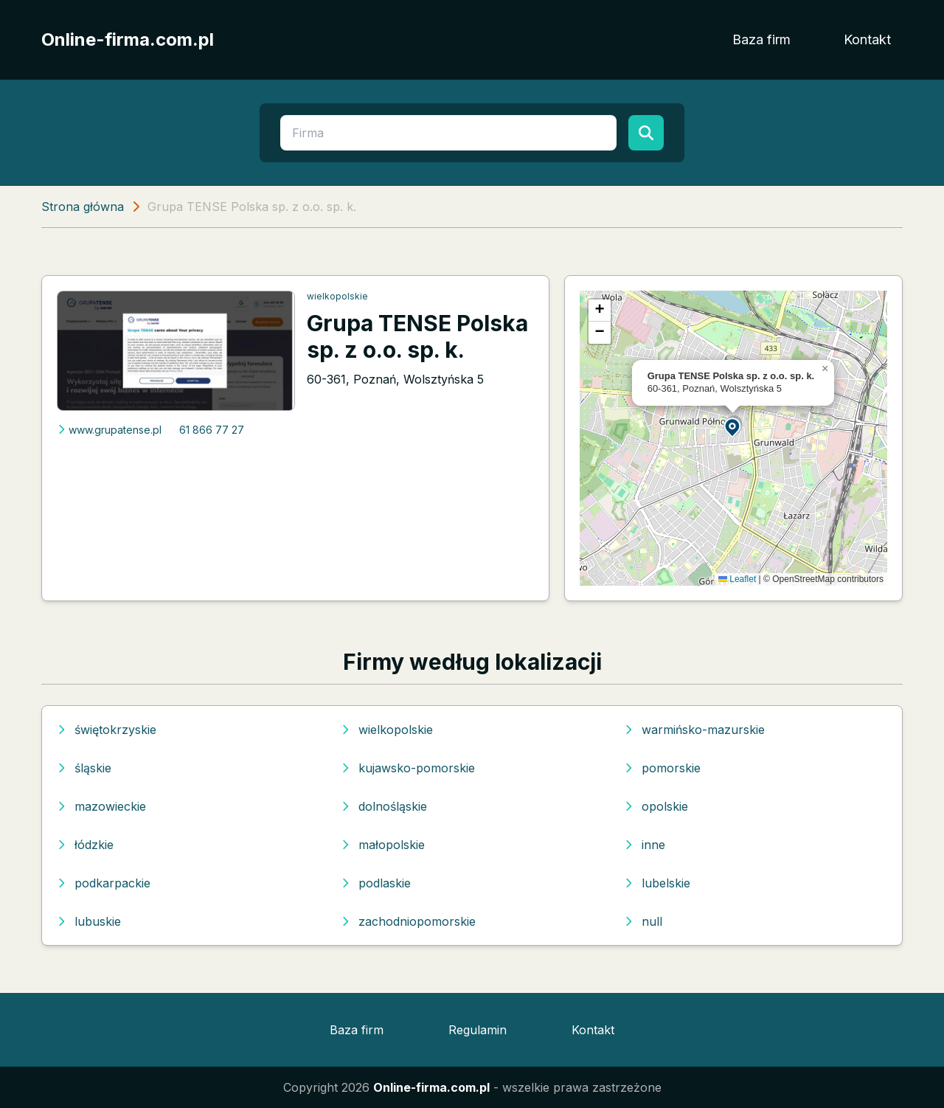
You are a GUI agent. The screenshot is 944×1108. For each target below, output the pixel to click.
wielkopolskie (337, 296)
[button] (733, 426)
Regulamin (477, 1029)
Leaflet (737, 579)
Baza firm (761, 39)
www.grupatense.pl (109, 429)
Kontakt (867, 39)
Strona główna (82, 206)
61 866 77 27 (211, 429)
